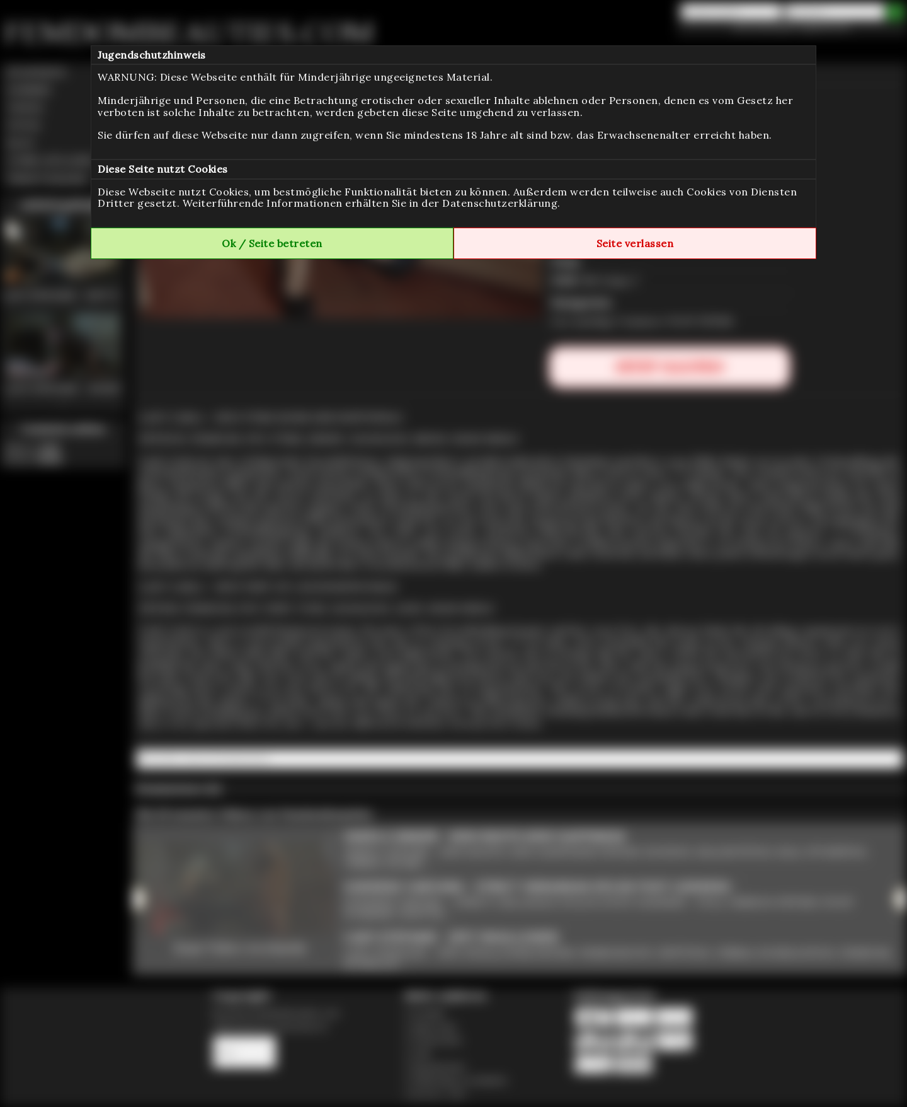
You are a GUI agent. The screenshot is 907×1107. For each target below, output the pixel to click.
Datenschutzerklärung (499, 203)
